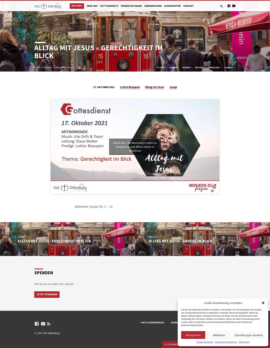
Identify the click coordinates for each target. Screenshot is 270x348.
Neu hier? (76, 5)
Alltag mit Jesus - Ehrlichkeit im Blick (54, 241)
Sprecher (215, 67)
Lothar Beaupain (130, 87)
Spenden (176, 322)
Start (36, 67)
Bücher (200, 67)
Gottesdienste (109, 5)
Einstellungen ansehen (249, 335)
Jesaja (173, 87)
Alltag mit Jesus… (63, 67)
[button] (263, 303)
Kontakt (188, 5)
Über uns (92, 5)
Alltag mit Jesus (154, 87)
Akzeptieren (193, 335)
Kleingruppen (172, 5)
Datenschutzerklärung (226, 342)
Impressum (244, 342)
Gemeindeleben (153, 5)
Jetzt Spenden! (47, 294)
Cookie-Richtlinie (204, 342)
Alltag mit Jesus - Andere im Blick (180, 241)
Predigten (47, 67)
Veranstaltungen (131, 5)
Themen (174, 67)
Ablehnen (219, 335)
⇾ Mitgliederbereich (152, 322)
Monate (230, 67)
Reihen (188, 67)
